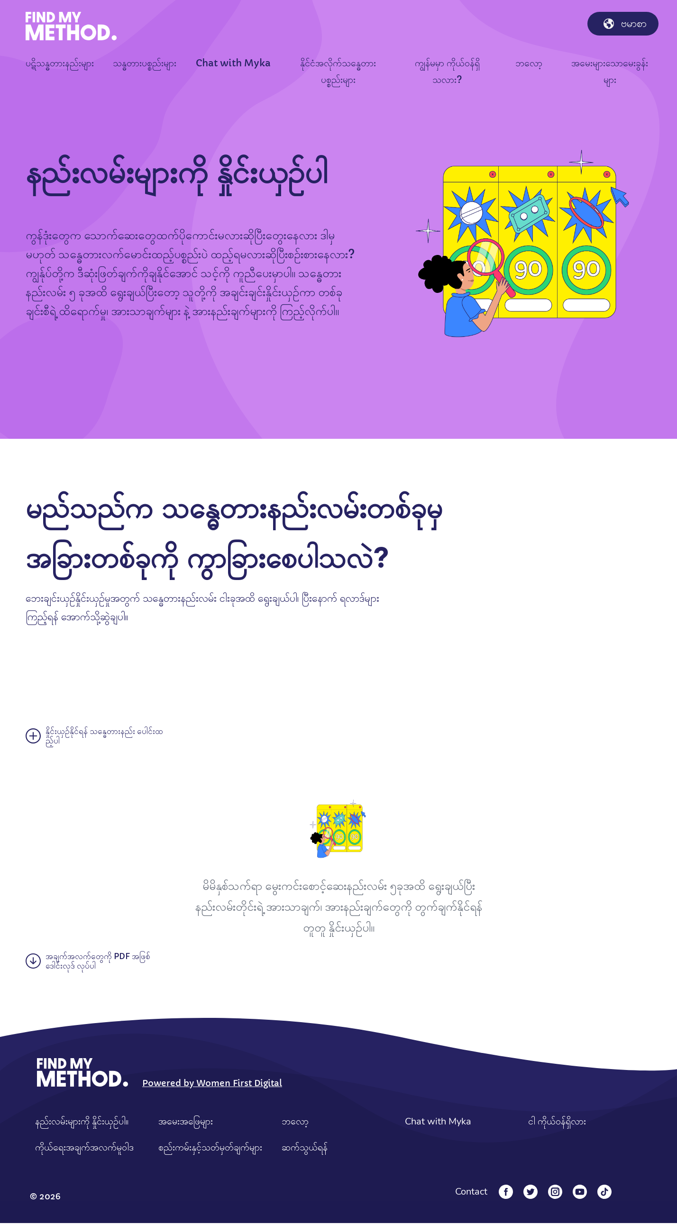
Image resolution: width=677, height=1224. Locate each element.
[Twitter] (530, 1193)
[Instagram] (555, 1193)
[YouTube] (580, 1193)
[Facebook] (506, 1193)
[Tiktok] (604, 1193)
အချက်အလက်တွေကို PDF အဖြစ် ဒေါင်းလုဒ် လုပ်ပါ (89, 962)
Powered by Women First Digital (212, 1084)
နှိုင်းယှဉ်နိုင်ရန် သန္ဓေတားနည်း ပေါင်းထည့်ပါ (95, 735)
